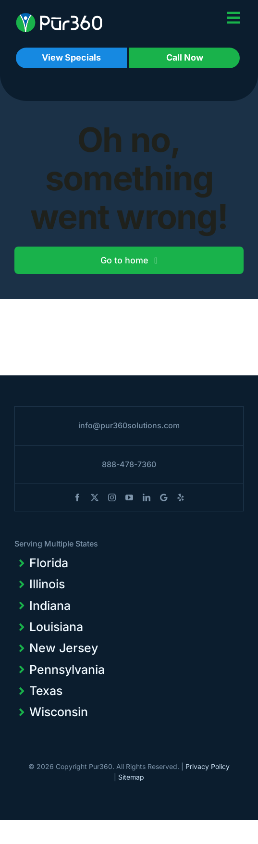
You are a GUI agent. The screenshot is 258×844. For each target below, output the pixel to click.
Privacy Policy (207, 766)
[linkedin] (146, 497)
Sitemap (131, 777)
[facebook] (77, 497)
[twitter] (94, 497)
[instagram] (112, 497)
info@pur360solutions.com (129, 425)
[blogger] (163, 497)
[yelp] (180, 497)
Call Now (184, 57)
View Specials (71, 57)
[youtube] (129, 497)
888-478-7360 (129, 464)
